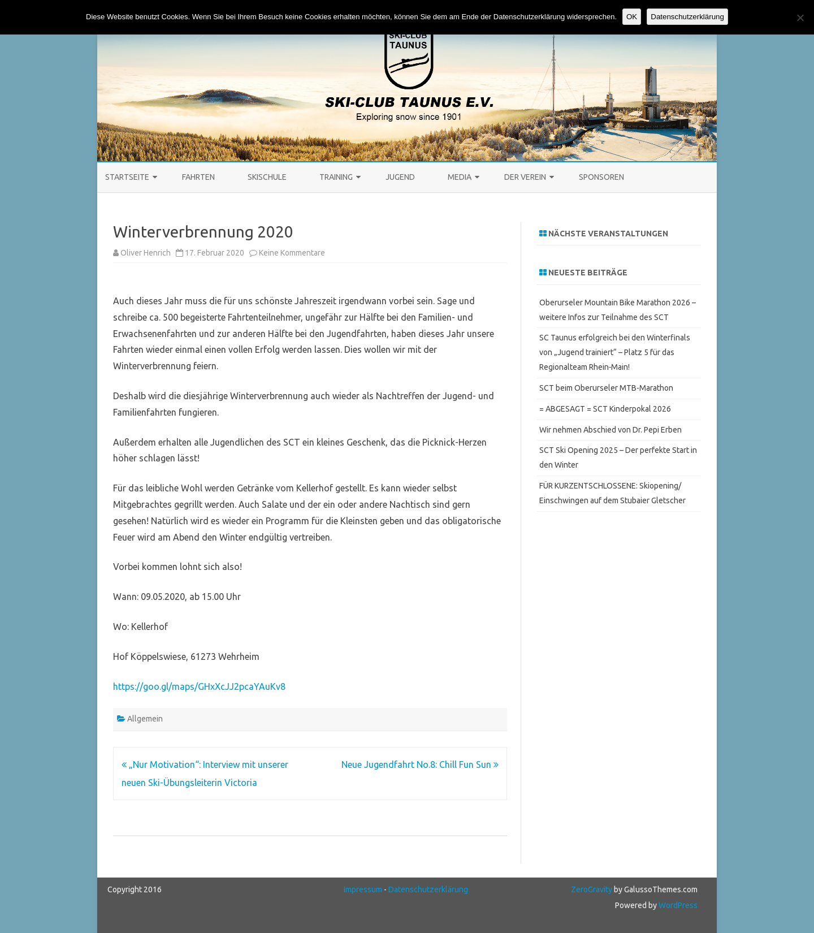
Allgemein (145, 718)
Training (336, 177)
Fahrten (198, 177)
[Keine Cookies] (800, 17)
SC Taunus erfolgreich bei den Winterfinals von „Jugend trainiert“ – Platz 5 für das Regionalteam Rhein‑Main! (614, 352)
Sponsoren (601, 177)
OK (631, 16)
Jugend (400, 177)
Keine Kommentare (292, 252)
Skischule (267, 177)
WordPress (677, 905)
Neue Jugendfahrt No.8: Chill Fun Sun (420, 764)
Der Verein (525, 177)
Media (459, 177)
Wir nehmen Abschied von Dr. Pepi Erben (610, 429)
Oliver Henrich (145, 252)
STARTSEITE (127, 177)
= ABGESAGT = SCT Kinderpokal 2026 (605, 408)
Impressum (363, 889)
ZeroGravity (591, 889)
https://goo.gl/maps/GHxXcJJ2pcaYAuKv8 (199, 686)
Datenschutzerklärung (428, 889)
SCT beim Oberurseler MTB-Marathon (606, 387)
